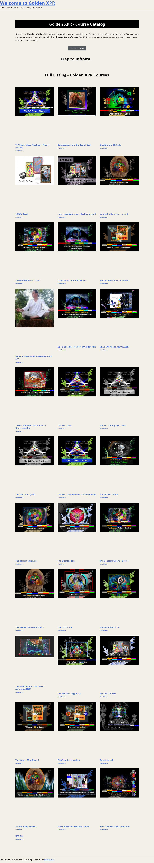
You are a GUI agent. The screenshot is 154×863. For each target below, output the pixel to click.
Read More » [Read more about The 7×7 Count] (62, 429)
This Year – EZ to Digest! (27, 760)
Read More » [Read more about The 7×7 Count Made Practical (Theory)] (62, 497)
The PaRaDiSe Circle (109, 627)
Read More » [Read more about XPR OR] (19, 839)
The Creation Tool (66, 560)
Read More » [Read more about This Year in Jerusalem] (62, 763)
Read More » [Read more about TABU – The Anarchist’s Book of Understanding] (19, 431)
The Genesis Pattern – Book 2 (29, 627)
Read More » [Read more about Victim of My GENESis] (19, 830)
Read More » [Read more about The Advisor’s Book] (104, 497)
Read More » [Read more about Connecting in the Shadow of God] (62, 148)
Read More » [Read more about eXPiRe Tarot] (19, 217)
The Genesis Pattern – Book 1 (114, 560)
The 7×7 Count (65, 425)
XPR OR (19, 836)
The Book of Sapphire (25, 560)
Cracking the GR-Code (110, 145)
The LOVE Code (65, 627)
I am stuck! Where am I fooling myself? (77, 214)
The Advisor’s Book (109, 494)
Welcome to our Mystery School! (73, 826)
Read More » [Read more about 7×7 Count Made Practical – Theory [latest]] (19, 151)
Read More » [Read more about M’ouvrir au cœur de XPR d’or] (62, 283)
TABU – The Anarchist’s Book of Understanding (30, 426)
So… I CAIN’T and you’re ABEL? (114, 346)
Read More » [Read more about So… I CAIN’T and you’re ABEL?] (104, 350)
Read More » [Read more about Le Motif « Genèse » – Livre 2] (104, 217)
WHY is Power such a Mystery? (115, 826)
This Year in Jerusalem (69, 760)
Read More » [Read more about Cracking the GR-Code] (104, 148)
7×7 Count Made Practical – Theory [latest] (32, 146)
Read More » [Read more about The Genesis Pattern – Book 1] (104, 564)
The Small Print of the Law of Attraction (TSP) (29, 687)
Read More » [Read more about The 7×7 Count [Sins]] (19, 497)
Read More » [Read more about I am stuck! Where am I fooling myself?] (62, 217)
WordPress (49, 859)
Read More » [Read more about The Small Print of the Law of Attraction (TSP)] (19, 692)
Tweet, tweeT (106, 760)
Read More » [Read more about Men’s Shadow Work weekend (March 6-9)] (19, 362)
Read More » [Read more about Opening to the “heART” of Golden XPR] (62, 350)
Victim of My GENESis (26, 826)
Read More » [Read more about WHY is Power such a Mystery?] (104, 830)
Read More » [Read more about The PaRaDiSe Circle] (104, 630)
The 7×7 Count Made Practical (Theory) (77, 494)
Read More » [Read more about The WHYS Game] (104, 697)
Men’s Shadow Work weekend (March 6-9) (33, 357)
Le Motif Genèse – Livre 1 (27, 280)
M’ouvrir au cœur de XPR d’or (72, 280)
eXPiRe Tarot (21, 214)
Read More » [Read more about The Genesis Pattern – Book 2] (19, 630)
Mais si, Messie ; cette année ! (114, 280)
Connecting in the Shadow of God (74, 145)
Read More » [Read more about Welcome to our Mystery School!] (62, 830)
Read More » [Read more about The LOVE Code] (62, 630)
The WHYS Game (108, 693)
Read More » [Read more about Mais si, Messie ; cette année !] (104, 283)
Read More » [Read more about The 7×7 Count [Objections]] (104, 429)
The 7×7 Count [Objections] (113, 425)
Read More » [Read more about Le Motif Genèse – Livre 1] (19, 283)
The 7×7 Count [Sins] (25, 494)
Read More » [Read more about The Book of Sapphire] (19, 564)
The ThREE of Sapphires (69, 693)
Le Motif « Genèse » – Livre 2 (114, 214)
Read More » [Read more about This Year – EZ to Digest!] (19, 763)
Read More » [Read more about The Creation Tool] (62, 564)
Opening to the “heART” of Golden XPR (77, 346)
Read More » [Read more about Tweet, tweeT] (104, 763)
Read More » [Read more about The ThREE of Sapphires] (62, 697)
